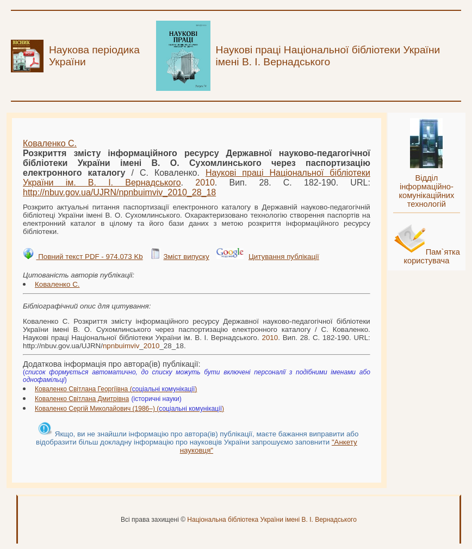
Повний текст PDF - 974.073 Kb (89, 256)
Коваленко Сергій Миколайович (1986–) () (129, 408)
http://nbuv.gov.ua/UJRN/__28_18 (119, 192)
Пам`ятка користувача (431, 256)
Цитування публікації (284, 256)
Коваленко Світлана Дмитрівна (82, 399)
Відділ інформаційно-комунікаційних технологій (426, 191)
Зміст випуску (186, 256)
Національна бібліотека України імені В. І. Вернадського (272, 519)
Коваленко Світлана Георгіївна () (116, 389)
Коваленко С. (50, 143)
